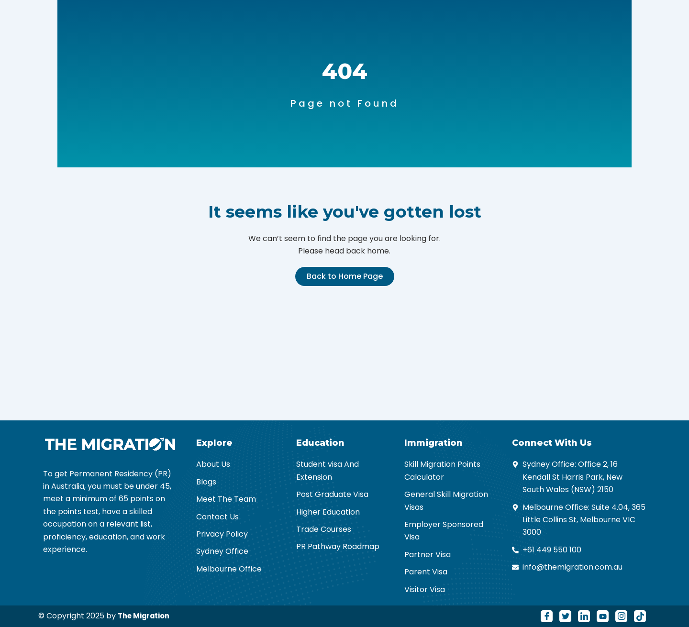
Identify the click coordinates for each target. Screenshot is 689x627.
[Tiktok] (640, 616)
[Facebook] (547, 616)
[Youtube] (603, 616)
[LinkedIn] (584, 616)
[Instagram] (621, 616)
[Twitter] (565, 616)
